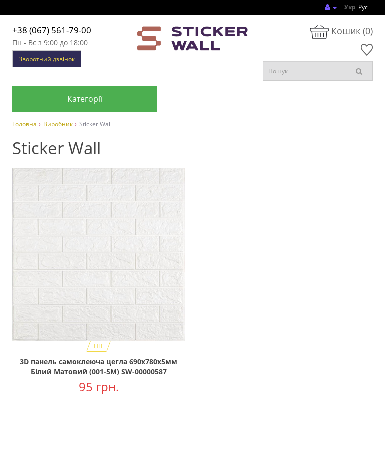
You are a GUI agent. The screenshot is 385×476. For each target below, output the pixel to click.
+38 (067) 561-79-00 (51, 30)
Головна (24, 124)
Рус (363, 7)
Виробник (58, 124)
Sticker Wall (95, 124)
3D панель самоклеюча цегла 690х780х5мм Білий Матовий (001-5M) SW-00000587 (98, 366)
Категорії (84, 98)
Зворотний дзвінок (47, 59)
